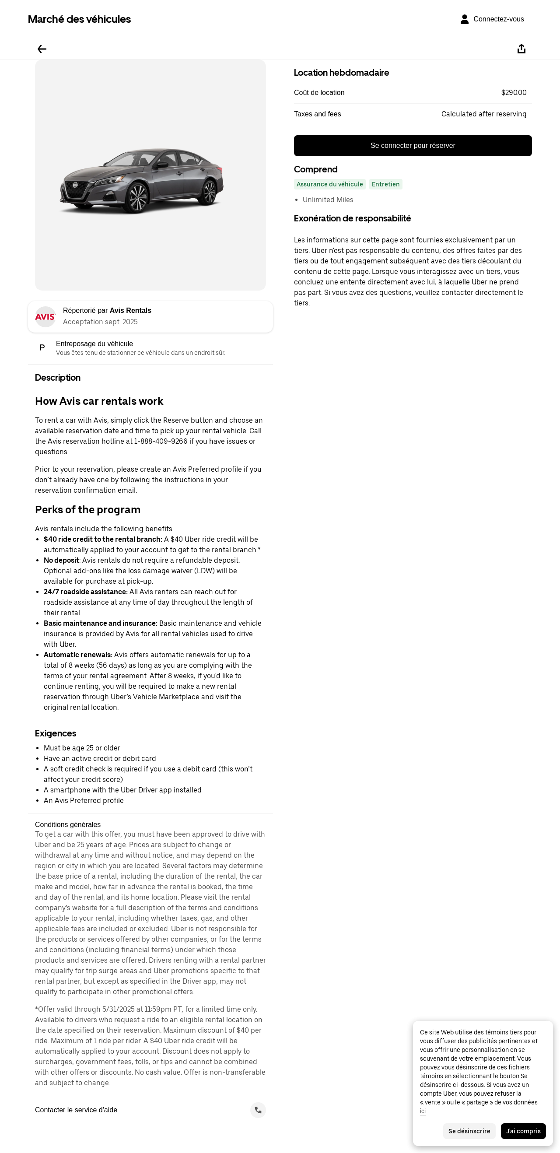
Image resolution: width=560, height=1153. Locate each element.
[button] (413, 92)
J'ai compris (523, 1131)
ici (423, 1110)
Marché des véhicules (79, 19)
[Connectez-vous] (491, 19)
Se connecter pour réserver (413, 145)
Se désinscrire (469, 1131)
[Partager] (521, 49)
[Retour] (42, 49)
